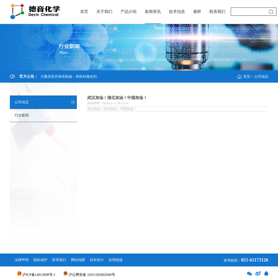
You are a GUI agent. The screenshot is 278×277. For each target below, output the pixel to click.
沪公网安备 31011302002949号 (89, 275)
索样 (197, 11)
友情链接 (116, 260)
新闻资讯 (153, 11)
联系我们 (217, 11)
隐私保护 (40, 260)
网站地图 (78, 260)
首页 (84, 11)
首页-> (248, 76)
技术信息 (177, 11)
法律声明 (22, 260)
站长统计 (97, 260)
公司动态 (261, 76)
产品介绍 (129, 11)
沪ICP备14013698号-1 (36, 275)
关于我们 (104, 11)
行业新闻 (22, 115)
